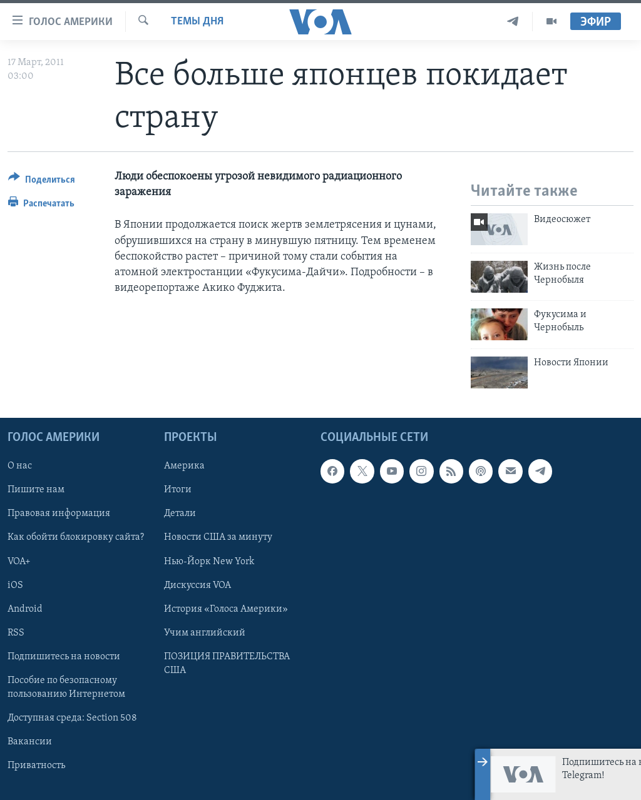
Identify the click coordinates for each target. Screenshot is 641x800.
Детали (180, 514)
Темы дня (197, 22)
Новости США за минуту (218, 538)
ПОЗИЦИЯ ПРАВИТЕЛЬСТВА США (227, 664)
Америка (184, 466)
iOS (15, 585)
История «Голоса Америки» (226, 609)
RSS (16, 633)
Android (25, 609)
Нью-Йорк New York (209, 562)
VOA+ (19, 562)
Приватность (36, 766)
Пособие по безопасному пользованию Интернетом (66, 687)
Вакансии (30, 742)
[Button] (41, 182)
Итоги (178, 490)
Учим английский (204, 633)
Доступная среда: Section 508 (72, 718)
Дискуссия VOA (197, 585)
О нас (20, 466)
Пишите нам (36, 490)
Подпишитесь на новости (64, 657)
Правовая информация (59, 514)
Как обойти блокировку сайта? (76, 538)
